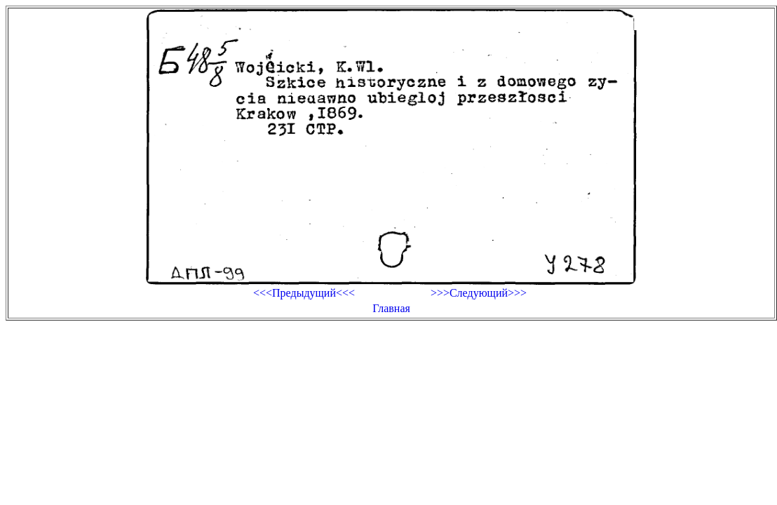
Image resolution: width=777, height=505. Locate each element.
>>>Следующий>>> (479, 293)
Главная (391, 308)
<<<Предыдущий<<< (304, 293)
